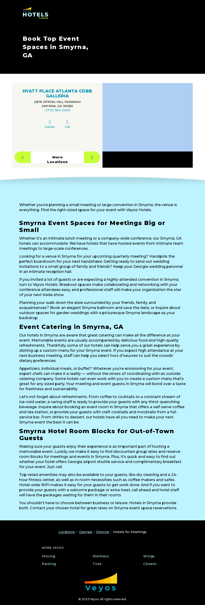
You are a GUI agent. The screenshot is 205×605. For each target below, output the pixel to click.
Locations (67, 532)
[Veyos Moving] (101, 582)
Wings (149, 556)
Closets (150, 564)
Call (67, 124)
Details (50, 124)
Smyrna (102, 532)
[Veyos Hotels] (37, 13)
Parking (49, 564)
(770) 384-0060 (58, 110)
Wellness (101, 556)
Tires (97, 564)
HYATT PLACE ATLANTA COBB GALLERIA (57, 94)
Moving (48, 556)
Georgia (85, 532)
